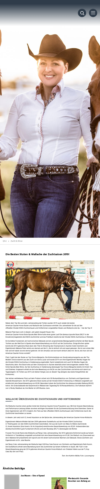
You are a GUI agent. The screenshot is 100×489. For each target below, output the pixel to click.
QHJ (5, 241)
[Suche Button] (82, 13)
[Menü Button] (93, 13)
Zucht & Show (17, 241)
